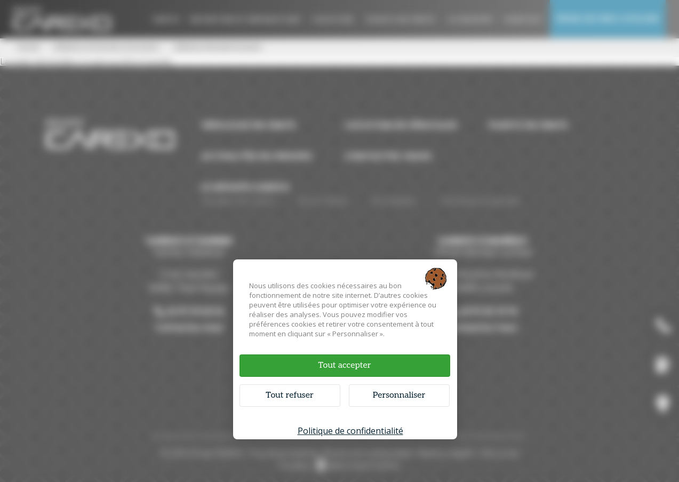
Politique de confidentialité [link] (350, 431)
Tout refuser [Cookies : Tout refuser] (289, 395)
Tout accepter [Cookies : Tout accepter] (344, 365)
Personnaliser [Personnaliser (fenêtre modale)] (399, 395)
